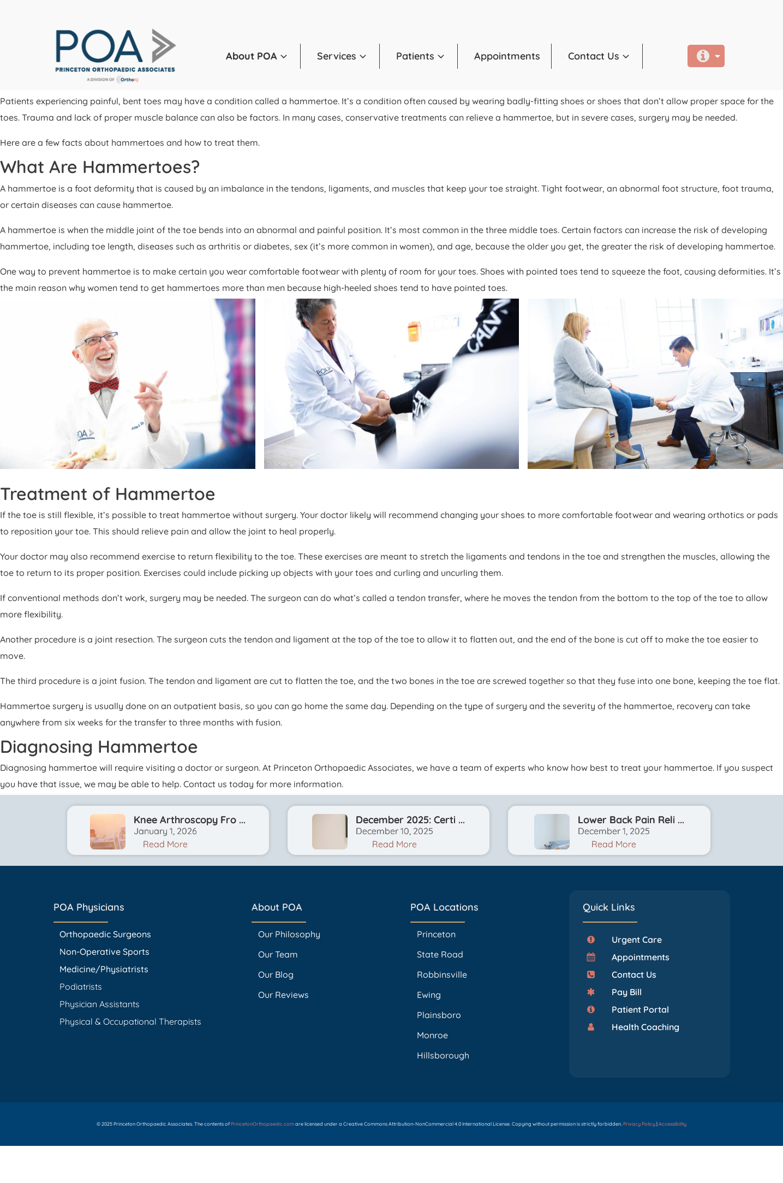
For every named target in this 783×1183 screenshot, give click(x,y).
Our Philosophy (289, 934)
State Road (440, 954)
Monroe (432, 1035)
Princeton (436, 934)
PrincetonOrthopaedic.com (262, 1124)
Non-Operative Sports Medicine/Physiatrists (104, 960)
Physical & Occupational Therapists (130, 1021)
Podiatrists (80, 986)
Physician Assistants (100, 1003)
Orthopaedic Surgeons (105, 934)
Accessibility (672, 1124)
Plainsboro (440, 1014)
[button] (263, 56)
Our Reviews (283, 994)
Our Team (278, 954)
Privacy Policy (639, 1124)
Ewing (429, 994)
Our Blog (276, 974)
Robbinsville (442, 974)
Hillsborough (443, 1055)
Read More (165, 844)
